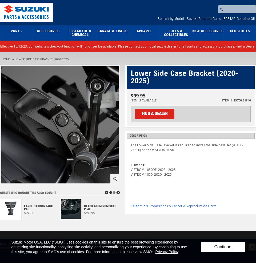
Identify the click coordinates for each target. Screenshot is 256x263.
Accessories (48, 31)
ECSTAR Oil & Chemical (80, 33)
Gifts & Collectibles (176, 33)
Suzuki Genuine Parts (204, 19)
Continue (222, 247)
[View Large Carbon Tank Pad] (30, 210)
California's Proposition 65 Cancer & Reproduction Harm (174, 206)
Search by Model (171, 19)
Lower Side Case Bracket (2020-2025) (42, 59)
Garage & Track (112, 31)
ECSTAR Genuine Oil (239, 19)
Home (6, 59)
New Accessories (207, 31)
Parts (16, 31)
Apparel (144, 31)
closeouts (240, 31)
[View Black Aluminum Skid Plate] (90, 210)
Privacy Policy (166, 252)
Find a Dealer (246, 46)
